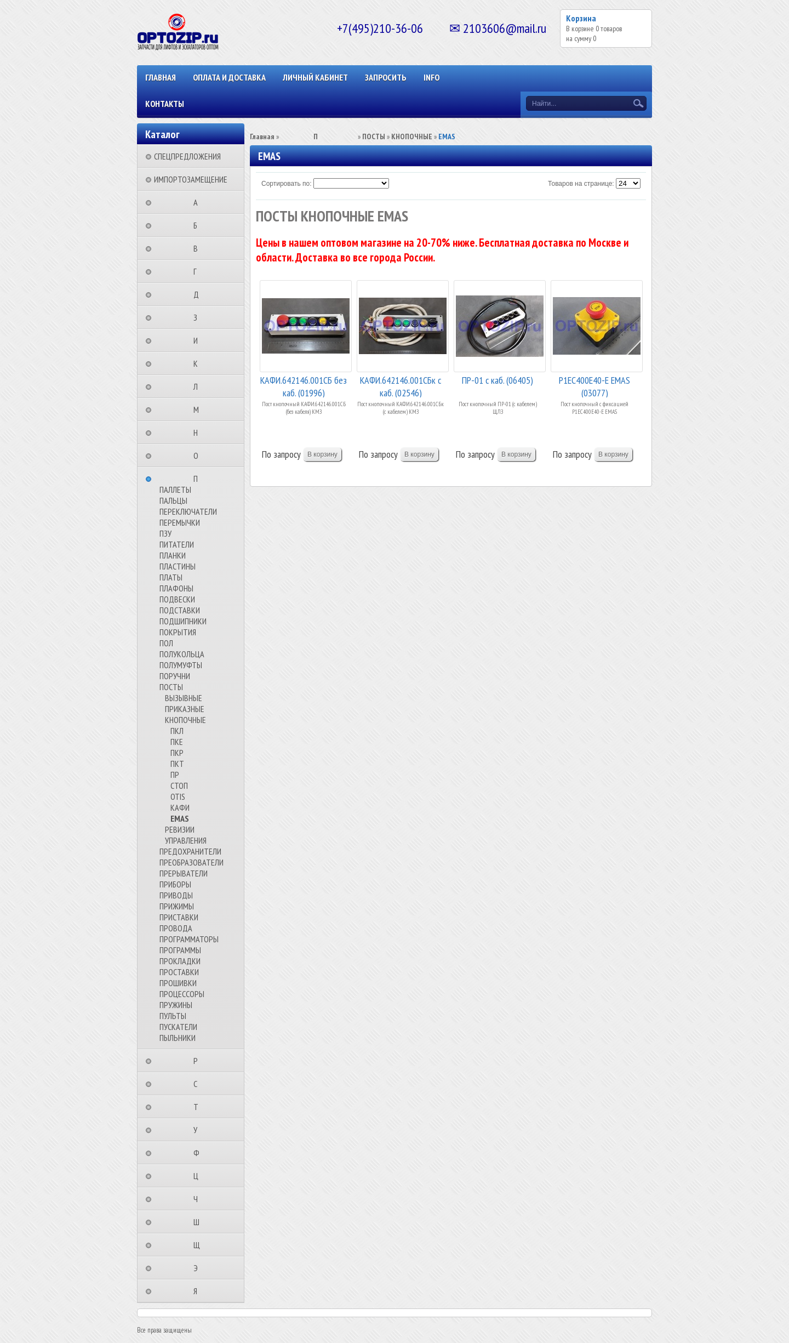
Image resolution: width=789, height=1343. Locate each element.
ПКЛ (177, 730)
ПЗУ (165, 533)
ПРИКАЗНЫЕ (184, 708)
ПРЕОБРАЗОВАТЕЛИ (191, 862)
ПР (174, 774)
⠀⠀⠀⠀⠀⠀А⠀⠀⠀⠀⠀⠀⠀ (199, 202)
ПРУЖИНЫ (175, 1004)
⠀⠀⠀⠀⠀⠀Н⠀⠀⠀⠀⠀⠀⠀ (199, 432)
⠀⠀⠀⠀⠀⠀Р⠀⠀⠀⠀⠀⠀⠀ (199, 1060)
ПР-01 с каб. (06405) (497, 380)
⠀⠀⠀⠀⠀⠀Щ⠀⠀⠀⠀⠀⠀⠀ (200, 1244)
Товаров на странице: (581, 183)
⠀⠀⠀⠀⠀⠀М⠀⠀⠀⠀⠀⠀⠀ (199, 409)
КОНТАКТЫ (164, 103)
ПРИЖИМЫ (176, 906)
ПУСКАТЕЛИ (178, 1026)
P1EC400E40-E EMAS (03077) (594, 385)
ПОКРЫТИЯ (177, 632)
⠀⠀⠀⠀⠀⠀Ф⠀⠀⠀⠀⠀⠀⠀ (199, 1152)
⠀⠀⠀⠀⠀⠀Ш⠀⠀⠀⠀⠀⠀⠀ (199, 1221)
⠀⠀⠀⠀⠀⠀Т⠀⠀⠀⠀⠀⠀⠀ (199, 1106)
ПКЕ (176, 741)
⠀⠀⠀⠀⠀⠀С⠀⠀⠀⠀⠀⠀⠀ (198, 1083)
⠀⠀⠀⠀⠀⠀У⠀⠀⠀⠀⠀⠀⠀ (198, 1129)
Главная (160, 77)
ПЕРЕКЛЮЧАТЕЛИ (188, 511)
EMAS (179, 818)
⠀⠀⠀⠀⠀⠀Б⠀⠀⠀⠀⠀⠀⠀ (198, 225)
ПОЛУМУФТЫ (180, 664)
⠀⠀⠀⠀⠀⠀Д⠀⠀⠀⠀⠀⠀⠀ (199, 294)
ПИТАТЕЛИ (176, 544)
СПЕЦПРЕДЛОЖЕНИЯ (187, 156)
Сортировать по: (286, 183)
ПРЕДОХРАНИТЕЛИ (190, 851)
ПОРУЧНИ (174, 675)
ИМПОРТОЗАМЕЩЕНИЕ (190, 179)
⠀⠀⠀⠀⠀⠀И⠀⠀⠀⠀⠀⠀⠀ (199, 340)
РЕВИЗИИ (180, 829)
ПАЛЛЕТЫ (175, 489)
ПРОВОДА (175, 928)
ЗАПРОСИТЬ (386, 77)
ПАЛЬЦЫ (173, 500)
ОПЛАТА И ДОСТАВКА (229, 77)
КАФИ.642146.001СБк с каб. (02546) (400, 385)
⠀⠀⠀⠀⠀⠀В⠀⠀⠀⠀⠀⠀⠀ (199, 248)
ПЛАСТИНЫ (177, 566)
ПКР (177, 752)
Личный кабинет (315, 77)
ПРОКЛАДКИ (180, 960)
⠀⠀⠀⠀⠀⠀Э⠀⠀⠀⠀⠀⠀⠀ (199, 1267)
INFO (431, 77)
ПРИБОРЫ (175, 884)
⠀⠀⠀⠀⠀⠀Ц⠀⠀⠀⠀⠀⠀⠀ (199, 1175)
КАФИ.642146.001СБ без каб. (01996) (303, 385)
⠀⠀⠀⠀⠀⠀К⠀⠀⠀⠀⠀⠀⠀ (199, 363)
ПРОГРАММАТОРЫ (189, 939)
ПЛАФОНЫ (176, 588)
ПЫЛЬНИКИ (177, 1037)
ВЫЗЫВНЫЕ (183, 697)
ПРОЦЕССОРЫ (181, 993)
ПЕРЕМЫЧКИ (179, 522)
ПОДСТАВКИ (179, 610)
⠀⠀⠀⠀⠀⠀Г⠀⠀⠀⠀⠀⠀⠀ (198, 271)
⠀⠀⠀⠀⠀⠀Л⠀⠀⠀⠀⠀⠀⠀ (199, 386)
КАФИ (180, 807)
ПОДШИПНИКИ (183, 621)
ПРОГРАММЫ (180, 949)
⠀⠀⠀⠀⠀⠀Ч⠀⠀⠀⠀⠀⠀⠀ (199, 1198)
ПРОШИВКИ (178, 982)
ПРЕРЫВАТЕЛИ (183, 873)
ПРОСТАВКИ (179, 971)
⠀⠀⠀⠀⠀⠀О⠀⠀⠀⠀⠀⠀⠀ (199, 455)
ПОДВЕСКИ (177, 599)
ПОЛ (166, 643)
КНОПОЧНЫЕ (185, 719)
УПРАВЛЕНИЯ (186, 840)
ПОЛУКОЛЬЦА (181, 653)
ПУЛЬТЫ (172, 1015)
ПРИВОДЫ (176, 895)
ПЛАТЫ (170, 577)
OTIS (177, 796)
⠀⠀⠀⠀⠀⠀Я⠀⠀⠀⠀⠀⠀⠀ (198, 1290)
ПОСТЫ (171, 686)
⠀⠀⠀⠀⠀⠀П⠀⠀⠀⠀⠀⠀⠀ (199, 478)
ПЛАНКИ (172, 555)
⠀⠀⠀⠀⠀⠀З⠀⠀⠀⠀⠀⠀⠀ (198, 317)
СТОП (179, 785)
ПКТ (177, 763)
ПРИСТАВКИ (178, 917)
